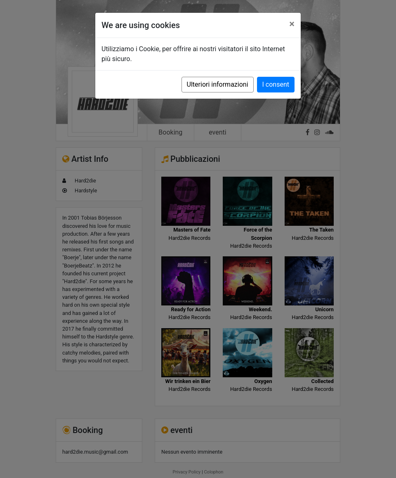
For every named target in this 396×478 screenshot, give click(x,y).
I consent (275, 84)
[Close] (292, 24)
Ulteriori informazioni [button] (217, 84)
